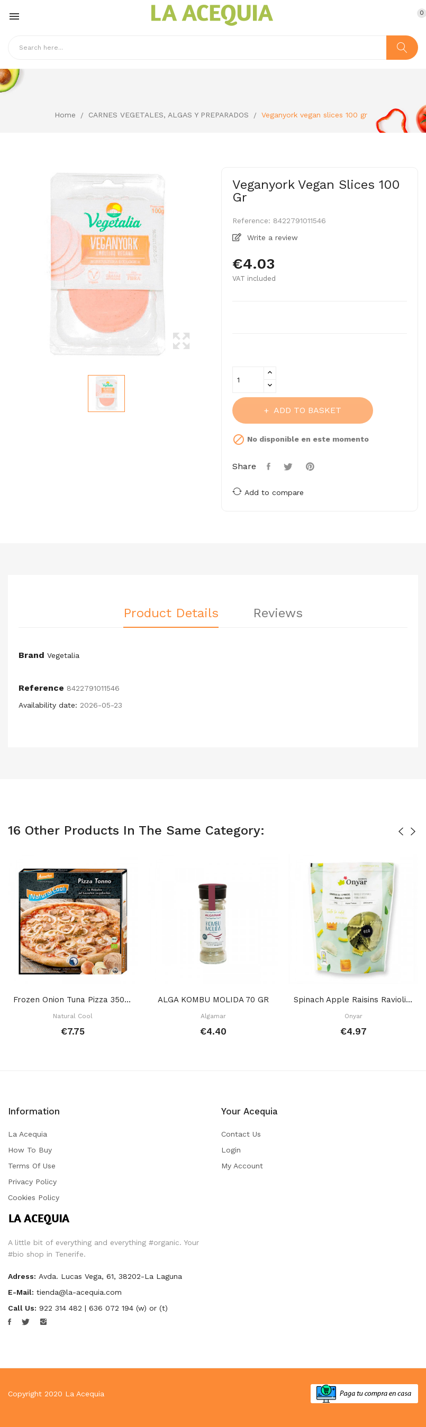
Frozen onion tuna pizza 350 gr (72, 999)
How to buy (30, 1150)
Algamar (213, 1016)
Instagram (43, 1321)
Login (231, 1150)
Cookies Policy (33, 1197)
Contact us (241, 1134)
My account (242, 1165)
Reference (41, 688)
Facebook (9, 1321)
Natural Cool (73, 1016)
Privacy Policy (32, 1181)
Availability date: (48, 705)
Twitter (26, 1321)
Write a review (271, 237)
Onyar (353, 1016)
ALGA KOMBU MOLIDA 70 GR (213, 999)
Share (269, 466)
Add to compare (268, 492)
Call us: (22, 1308)
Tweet (289, 466)
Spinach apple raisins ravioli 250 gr (353, 999)
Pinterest (311, 466)
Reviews (278, 613)
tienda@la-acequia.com (79, 1292)
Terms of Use (32, 1165)
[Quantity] (248, 380)
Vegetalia (63, 655)
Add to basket (306, 410)
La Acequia (27, 1134)
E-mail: (21, 1292)
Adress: (22, 1276)
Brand (31, 655)
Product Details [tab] (171, 613)
